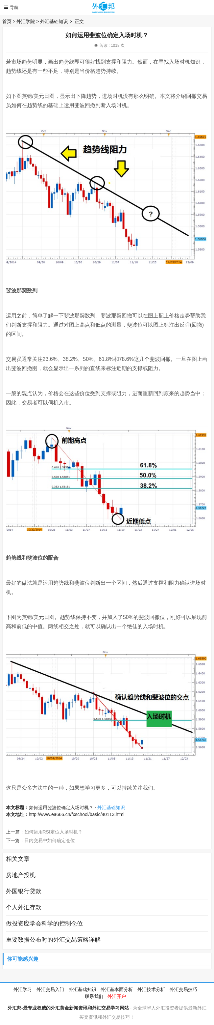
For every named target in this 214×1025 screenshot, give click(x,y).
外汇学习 (22, 989)
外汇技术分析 (151, 989)
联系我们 (94, 996)
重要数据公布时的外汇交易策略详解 (53, 939)
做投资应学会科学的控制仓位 (44, 923)
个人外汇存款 (23, 907)
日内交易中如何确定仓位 (49, 840)
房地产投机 (21, 875)
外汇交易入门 (50, 989)
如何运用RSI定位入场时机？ (53, 832)
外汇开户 (116, 996)
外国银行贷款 (23, 891)
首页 (7, 21)
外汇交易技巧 (183, 989)
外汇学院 (25, 21)
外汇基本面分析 (117, 989)
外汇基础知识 (54, 21)
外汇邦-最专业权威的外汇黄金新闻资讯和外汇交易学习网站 (68, 1007)
